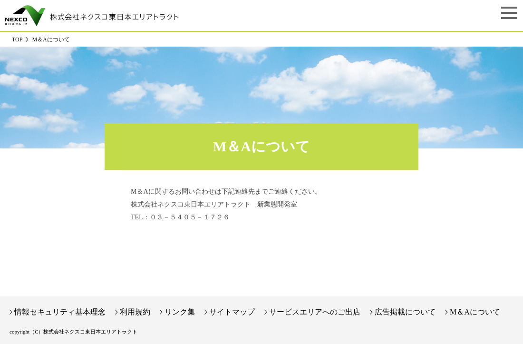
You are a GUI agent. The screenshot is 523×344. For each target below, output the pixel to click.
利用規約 (135, 312)
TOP (17, 39)
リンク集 (180, 312)
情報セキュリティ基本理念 (60, 312)
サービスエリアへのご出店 (314, 312)
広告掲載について (405, 312)
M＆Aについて (475, 312)
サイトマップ (232, 312)
